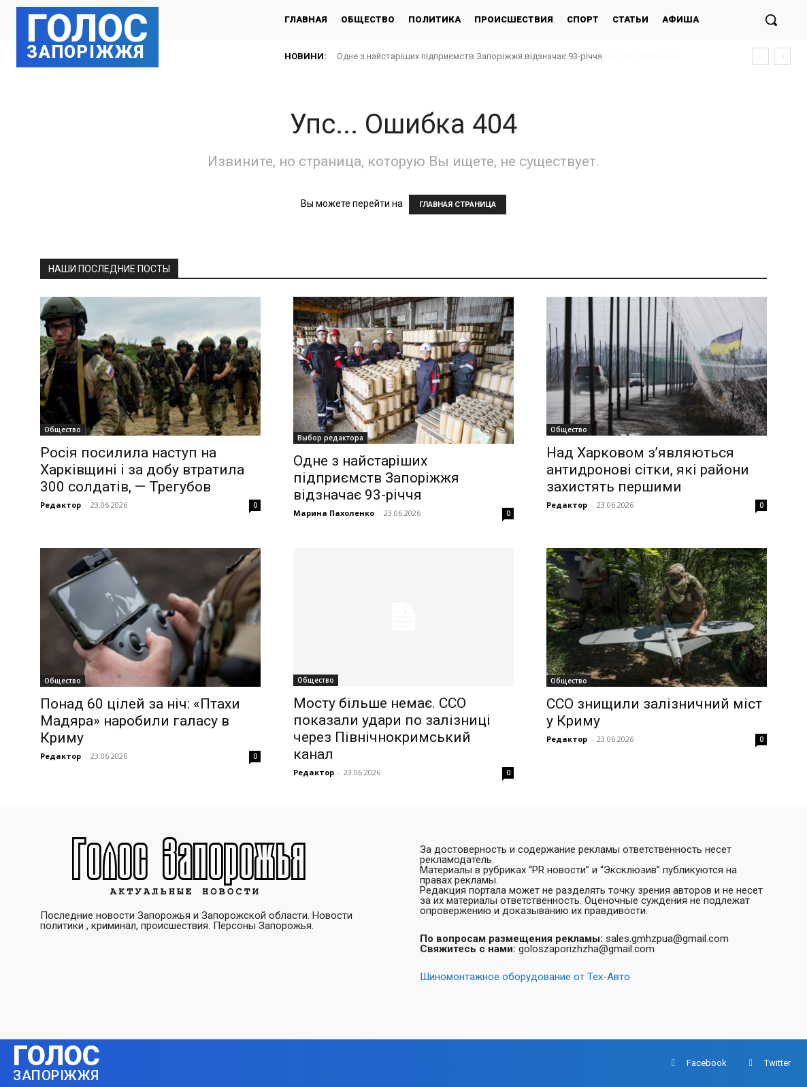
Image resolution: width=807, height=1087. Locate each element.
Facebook (707, 1063)
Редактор (60, 505)
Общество (62, 429)
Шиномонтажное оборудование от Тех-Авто (525, 977)
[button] (771, 19)
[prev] (760, 56)
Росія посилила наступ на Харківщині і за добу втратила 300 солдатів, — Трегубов (142, 469)
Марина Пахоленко (333, 513)
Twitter (777, 1063)
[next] (782, 56)
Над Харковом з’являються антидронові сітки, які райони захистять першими (647, 469)
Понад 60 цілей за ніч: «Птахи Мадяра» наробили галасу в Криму (140, 721)
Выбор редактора (330, 437)
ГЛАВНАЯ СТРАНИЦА (457, 204)
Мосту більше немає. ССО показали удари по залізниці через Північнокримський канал (392, 728)
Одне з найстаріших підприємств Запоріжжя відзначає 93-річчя (469, 56)
